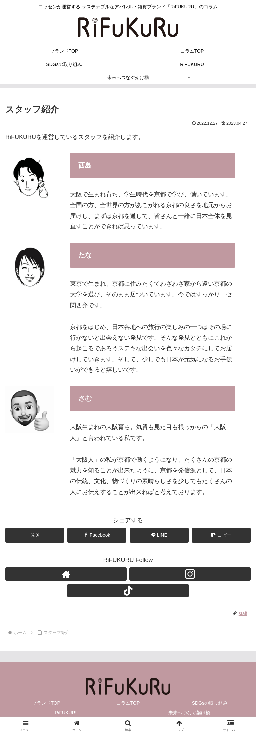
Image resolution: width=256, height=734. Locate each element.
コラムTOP (128, 703)
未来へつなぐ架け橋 (189, 712)
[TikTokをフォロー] (128, 590)
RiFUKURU (67, 712)
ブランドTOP (46, 703)
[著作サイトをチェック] (66, 574)
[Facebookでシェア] (96, 535)
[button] (221, 535)
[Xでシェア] (34, 535)
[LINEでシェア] (159, 535)
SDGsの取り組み (210, 703)
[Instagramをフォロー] (190, 574)
